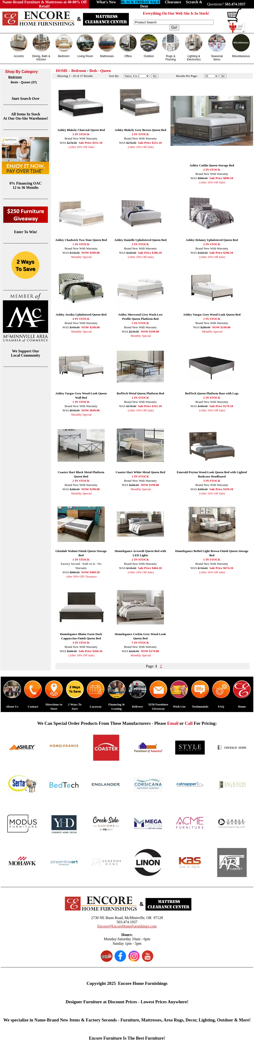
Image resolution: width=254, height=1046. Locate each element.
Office (128, 56)
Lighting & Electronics (194, 58)
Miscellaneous (241, 56)
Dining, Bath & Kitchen (41, 58)
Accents (19, 56)
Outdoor (149, 56)
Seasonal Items (217, 58)
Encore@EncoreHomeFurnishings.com (127, 926)
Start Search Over (25, 99)
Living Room (85, 56)
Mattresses (107, 56)
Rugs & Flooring (171, 58)
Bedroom (64, 56)
